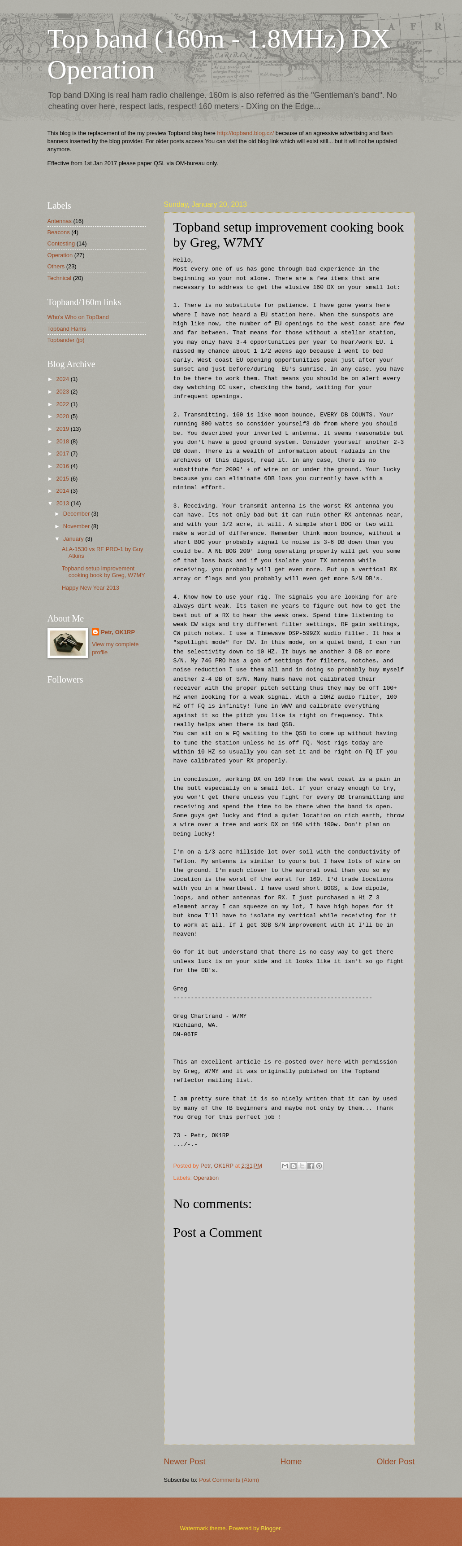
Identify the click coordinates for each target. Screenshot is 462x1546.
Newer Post (185, 1461)
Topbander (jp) (66, 340)
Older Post (395, 1461)
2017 (63, 453)
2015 (63, 478)
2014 (63, 490)
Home (291, 1461)
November (77, 526)
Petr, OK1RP (118, 632)
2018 (63, 441)
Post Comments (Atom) (229, 1479)
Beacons (58, 232)
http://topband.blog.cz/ (245, 133)
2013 (63, 503)
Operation (206, 1177)
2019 (63, 428)
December (77, 513)
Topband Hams (66, 328)
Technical (59, 278)
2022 (63, 404)
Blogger (271, 1528)
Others (56, 266)
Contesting (61, 243)
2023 (63, 391)
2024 (63, 379)
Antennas (59, 221)
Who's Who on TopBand (78, 317)
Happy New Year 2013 (90, 587)
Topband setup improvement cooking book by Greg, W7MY (103, 571)
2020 (63, 416)
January (74, 538)
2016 (63, 466)
